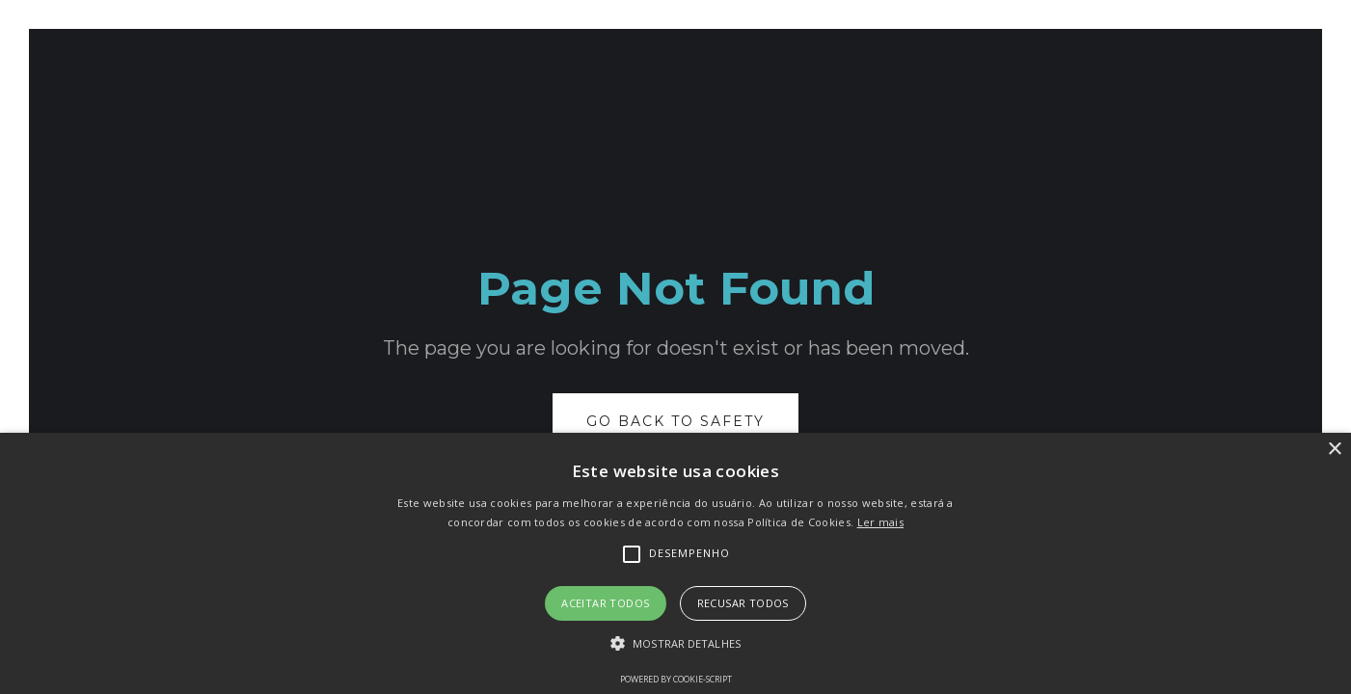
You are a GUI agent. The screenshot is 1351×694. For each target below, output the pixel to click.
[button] (675, 643)
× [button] (1334, 449)
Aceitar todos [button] (605, 603)
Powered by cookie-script (676, 679)
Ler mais (880, 522)
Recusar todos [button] (743, 603)
